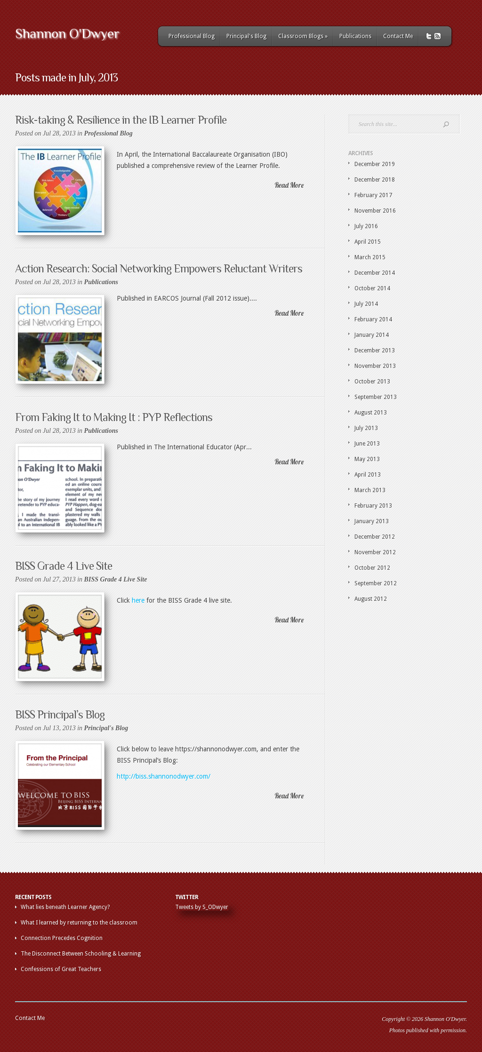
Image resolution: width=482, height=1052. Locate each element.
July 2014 (366, 304)
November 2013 (375, 366)
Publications (355, 36)
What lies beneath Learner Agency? (65, 907)
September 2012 (375, 583)
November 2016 (375, 210)
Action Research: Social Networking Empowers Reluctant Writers (158, 268)
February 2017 (373, 195)
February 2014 (373, 319)
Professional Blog (192, 36)
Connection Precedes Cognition (62, 938)
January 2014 (371, 335)
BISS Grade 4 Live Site (63, 565)
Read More (289, 185)
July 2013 (366, 428)
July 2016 (366, 226)
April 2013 (367, 474)
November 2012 (375, 552)
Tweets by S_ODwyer (201, 907)
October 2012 (372, 568)
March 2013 (370, 490)
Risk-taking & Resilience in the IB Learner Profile (120, 119)
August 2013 (370, 412)
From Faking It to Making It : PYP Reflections (113, 417)
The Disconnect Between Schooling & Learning (81, 953)
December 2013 (374, 350)
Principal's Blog (246, 36)
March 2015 (370, 257)
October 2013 (372, 381)
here (138, 600)
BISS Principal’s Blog (59, 714)
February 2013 (373, 505)
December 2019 (374, 164)
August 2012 (370, 599)
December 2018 (374, 179)
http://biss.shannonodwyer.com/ (163, 776)
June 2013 (367, 443)
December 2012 (374, 537)
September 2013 (375, 397)
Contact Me (398, 36)
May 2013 (367, 459)
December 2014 (374, 273)
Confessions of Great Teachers (61, 969)
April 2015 (367, 242)
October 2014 (372, 288)
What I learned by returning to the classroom (79, 922)
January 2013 (371, 521)
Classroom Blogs (303, 36)
